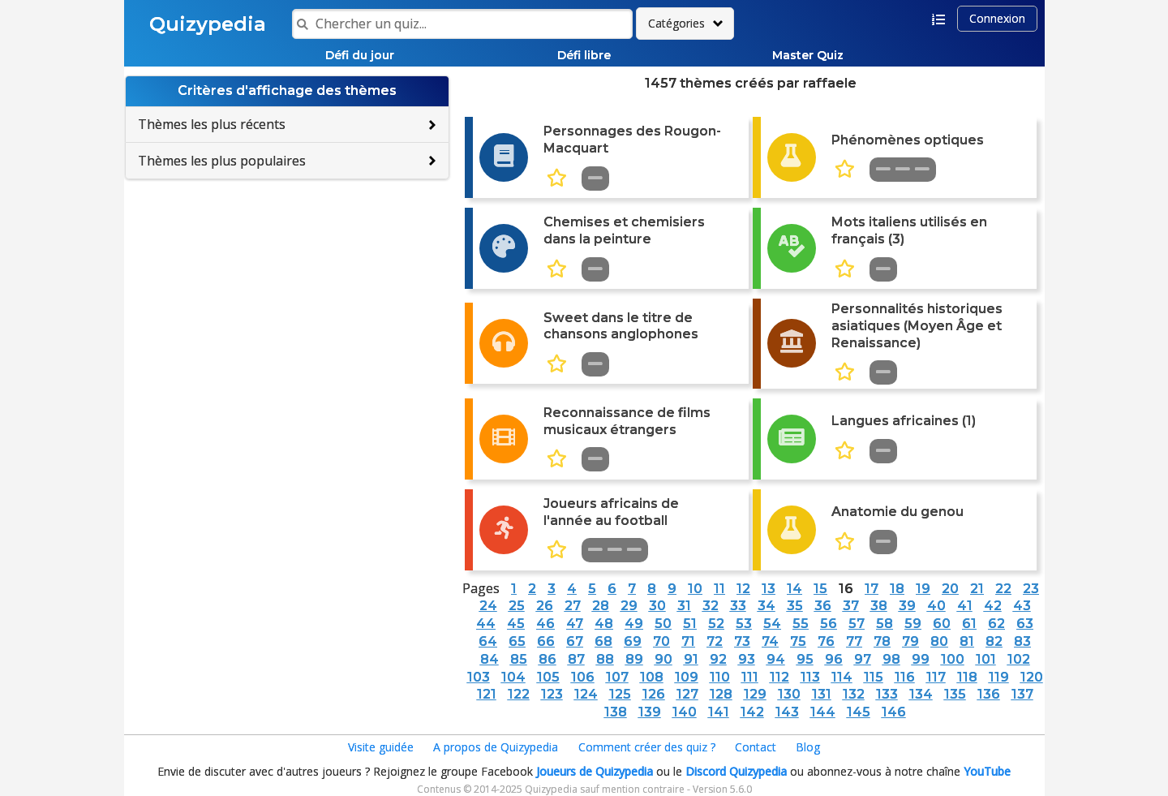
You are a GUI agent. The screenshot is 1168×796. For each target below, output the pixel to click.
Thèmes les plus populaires (222, 161)
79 (910, 641)
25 (517, 605)
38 (878, 605)
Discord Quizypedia (736, 771)
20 (950, 588)
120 (1031, 677)
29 (629, 605)
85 (518, 659)
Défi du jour (359, 55)
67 (574, 641)
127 (687, 694)
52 (716, 623)
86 (547, 659)
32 (710, 605)
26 (544, 605)
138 (615, 712)
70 (661, 641)
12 (743, 588)
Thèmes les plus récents (212, 124)
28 (600, 605)
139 (649, 712)
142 (752, 712)
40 (936, 605)
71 (688, 641)
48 (604, 623)
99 (921, 659)
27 (573, 605)
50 (663, 623)
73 (742, 641)
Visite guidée (381, 747)
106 (583, 677)
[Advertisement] (287, 297)
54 (772, 623)
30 (657, 605)
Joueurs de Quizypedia (594, 771)
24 (488, 605)
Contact (755, 747)
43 (1022, 605)
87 (576, 659)
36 (822, 605)
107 (617, 677)
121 (486, 694)
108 (651, 677)
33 (738, 605)
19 (923, 588)
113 (810, 677)
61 (969, 623)
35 (795, 605)
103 (478, 677)
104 (513, 677)
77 (854, 641)
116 (905, 677)
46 (545, 623)
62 (996, 623)
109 (686, 677)
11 (719, 588)
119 (999, 677)
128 (721, 694)
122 (519, 694)
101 (986, 659)
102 (1018, 659)
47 (574, 623)
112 (779, 677)
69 (633, 641)
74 (770, 641)
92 (718, 659)
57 (856, 623)
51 (690, 623)
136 (988, 694)
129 (755, 694)
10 (695, 588)
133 (887, 694)
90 (663, 659)
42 (993, 605)
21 (977, 588)
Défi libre (584, 55)
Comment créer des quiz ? (646, 747)
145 (858, 712)
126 (653, 694)
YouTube (987, 771)
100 (952, 659)
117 (936, 677)
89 (634, 659)
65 (517, 641)
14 (794, 588)
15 (820, 588)
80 (939, 641)
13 (768, 588)
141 (718, 712)
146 (894, 712)
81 (967, 641)
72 (714, 641)
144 (822, 712)
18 (897, 588)
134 (921, 694)
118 (967, 677)
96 (834, 659)
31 (684, 605)
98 (891, 659)
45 (516, 623)
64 (488, 641)
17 (871, 588)
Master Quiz (808, 55)
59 (912, 623)
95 (805, 659)
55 (800, 623)
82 (994, 641)
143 (787, 712)
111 (749, 677)
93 (746, 659)
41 (965, 605)
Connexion (997, 18)
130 (789, 694)
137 (1022, 694)
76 (826, 641)
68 (603, 641)
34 (766, 605)
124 (586, 694)
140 (684, 712)
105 (548, 677)
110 (720, 677)
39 (907, 605)
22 (1003, 588)
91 (691, 659)
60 (942, 623)
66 (546, 641)
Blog (808, 747)
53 (744, 623)
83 (1022, 641)
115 (873, 677)
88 (605, 659)
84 (489, 659)
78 (882, 641)
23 (1031, 588)
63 (1024, 623)
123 (552, 694)
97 (862, 659)
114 (841, 677)
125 (620, 694)
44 (486, 623)
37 (851, 605)
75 (798, 641)
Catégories (676, 23)
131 (821, 694)
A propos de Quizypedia (495, 747)
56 (828, 623)
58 (884, 623)
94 (775, 659)
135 (955, 694)
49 (634, 623)
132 (854, 694)
